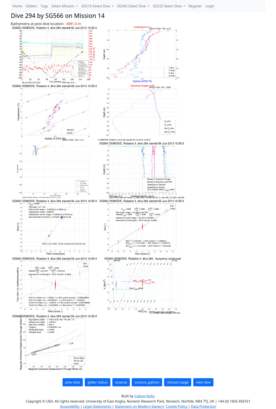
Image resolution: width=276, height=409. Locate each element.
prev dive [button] (72, 382)
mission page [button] (177, 382)
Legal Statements (97, 406)
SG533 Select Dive (168, 6)
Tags (44, 6)
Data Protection (203, 406)
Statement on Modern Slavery (139, 406)
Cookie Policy (177, 406)
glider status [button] (98, 382)
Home (17, 6)
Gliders (31, 6)
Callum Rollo (144, 396)
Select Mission (63, 6)
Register (195, 6)
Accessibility (70, 406)
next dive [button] (203, 382)
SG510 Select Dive (96, 6)
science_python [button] (147, 382)
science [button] (121, 382)
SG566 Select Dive (132, 6)
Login (210, 6)
